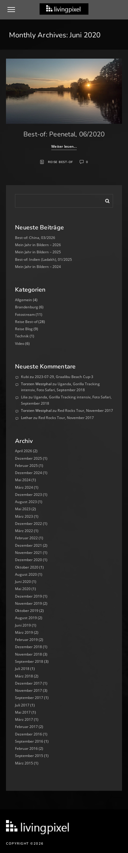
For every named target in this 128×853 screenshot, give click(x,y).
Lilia (24, 397)
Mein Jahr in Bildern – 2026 (38, 244)
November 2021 (28, 552)
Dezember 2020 (28, 559)
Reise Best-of (60, 162)
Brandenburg (26, 307)
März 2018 (24, 676)
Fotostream (25, 314)
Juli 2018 (22, 668)
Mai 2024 (23, 479)
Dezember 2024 (28, 472)
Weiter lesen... (64, 146)
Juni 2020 (23, 581)
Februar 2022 (26, 537)
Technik (22, 336)
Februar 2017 (26, 726)
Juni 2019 (23, 625)
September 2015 (29, 755)
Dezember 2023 (28, 494)
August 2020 (26, 574)
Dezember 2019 (28, 596)
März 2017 (24, 719)
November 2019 (28, 603)
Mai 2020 (23, 588)
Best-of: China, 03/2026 (35, 237)
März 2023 (24, 516)
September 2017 (29, 697)
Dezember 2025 (28, 458)
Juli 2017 (22, 705)
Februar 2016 (26, 748)
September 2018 (29, 661)
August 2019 (26, 617)
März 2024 (24, 487)
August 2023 (26, 501)
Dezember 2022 (28, 523)
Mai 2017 (23, 712)
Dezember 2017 (28, 683)
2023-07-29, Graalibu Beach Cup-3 (64, 376)
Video (19, 343)
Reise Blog (24, 328)
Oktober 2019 (26, 610)
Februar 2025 (26, 465)
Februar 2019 (26, 639)
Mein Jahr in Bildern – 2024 (38, 266)
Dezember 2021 (28, 545)
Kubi (25, 376)
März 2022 (24, 530)
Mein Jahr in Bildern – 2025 (38, 252)
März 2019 (24, 632)
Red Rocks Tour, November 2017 (85, 410)
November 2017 (28, 690)
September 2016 (29, 741)
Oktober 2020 (26, 567)
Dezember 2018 (28, 646)
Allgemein (23, 299)
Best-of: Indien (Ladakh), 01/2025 (43, 259)
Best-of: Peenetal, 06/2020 (64, 134)
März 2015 (24, 763)
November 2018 (28, 654)
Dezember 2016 (28, 734)
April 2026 (23, 450)
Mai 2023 (23, 508)
